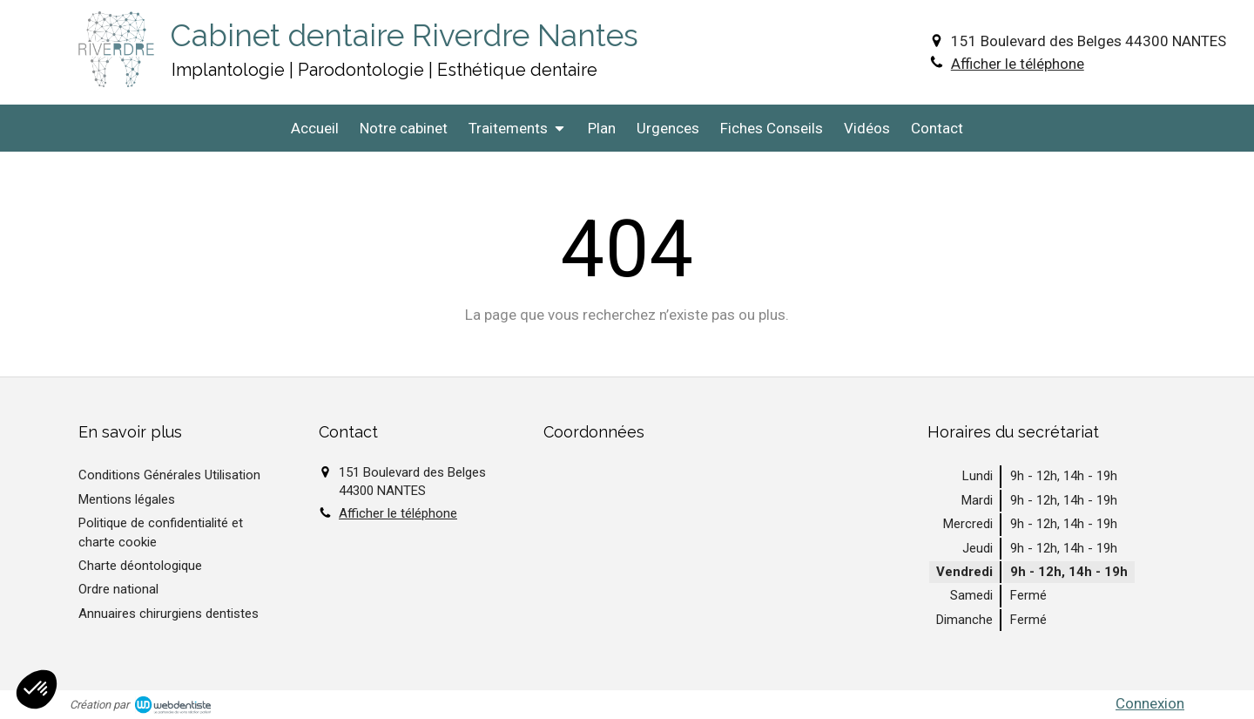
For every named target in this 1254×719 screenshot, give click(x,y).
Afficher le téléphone (1017, 63)
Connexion (1150, 703)
